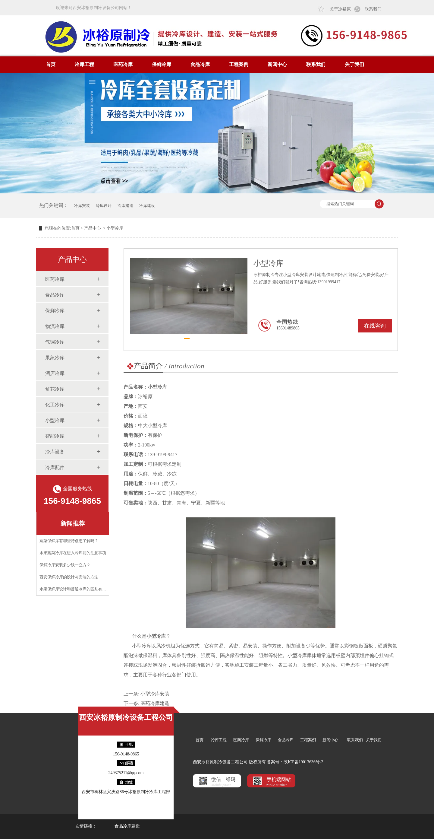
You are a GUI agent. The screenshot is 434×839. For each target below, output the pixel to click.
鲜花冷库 (54, 389)
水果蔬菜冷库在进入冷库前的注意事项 (72, 553)
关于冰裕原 (340, 9)
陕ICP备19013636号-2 (303, 762)
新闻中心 (277, 64)
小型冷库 (54, 420)
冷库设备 (54, 451)
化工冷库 (54, 404)
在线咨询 (375, 326)
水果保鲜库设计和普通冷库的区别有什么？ (76, 589)
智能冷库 (54, 436)
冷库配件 (54, 467)
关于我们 (354, 64)
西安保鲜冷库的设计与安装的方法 (68, 577)
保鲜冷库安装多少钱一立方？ (64, 565)
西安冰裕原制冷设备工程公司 (126, 717)
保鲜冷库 (161, 64)
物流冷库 (54, 326)
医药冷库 (123, 64)
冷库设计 (104, 205)
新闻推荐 (73, 523)
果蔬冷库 (54, 357)
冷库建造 (125, 205)
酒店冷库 (54, 373)
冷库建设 (147, 205)
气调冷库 (54, 342)
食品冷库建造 (127, 826)
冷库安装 (82, 205)
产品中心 (92, 228)
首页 (50, 64)
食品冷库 (200, 64)
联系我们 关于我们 (364, 740)
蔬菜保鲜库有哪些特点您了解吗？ (68, 541)
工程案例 (238, 64)
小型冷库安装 (154, 693)
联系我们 (373, 9)
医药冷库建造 (154, 703)
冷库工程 (84, 64)
